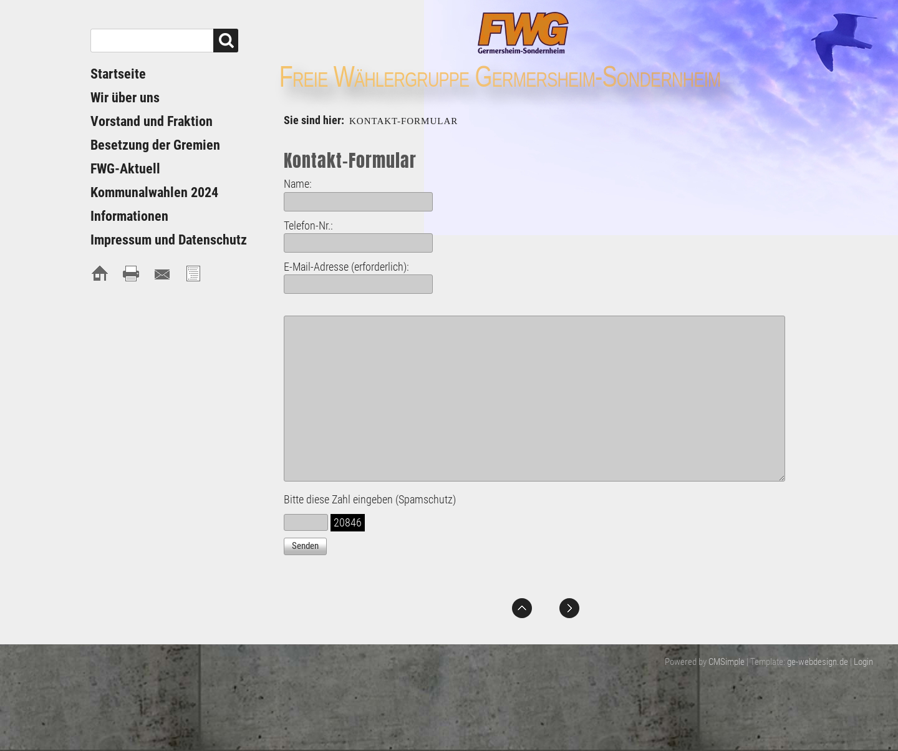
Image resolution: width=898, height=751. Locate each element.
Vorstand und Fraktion (151, 121)
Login (863, 661)
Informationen (129, 216)
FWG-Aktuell (125, 169)
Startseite (118, 74)
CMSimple (726, 661)
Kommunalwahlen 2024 (154, 192)
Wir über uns (125, 97)
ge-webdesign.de (817, 661)
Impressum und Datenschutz (168, 240)
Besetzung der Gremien (155, 145)
